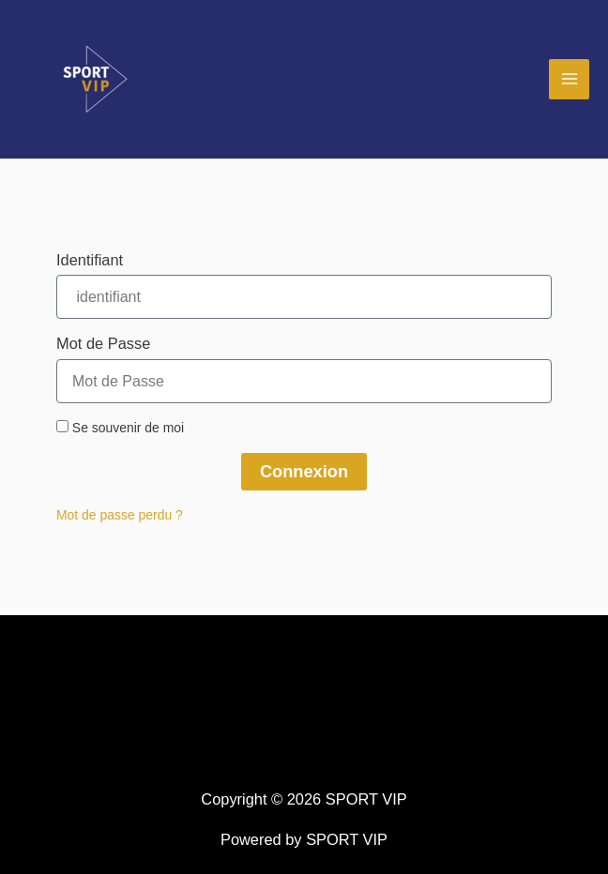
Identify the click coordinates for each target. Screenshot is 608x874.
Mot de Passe (103, 343)
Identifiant (89, 259)
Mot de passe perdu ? (119, 514)
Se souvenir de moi (120, 427)
